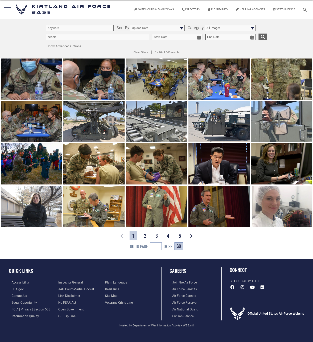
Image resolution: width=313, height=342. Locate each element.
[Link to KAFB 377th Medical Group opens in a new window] (285, 9)
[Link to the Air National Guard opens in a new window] (182, 309)
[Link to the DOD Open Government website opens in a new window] (70, 309)
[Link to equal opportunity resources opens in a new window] (21, 302)
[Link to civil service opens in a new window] (180, 316)
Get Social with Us (245, 281)
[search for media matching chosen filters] (263, 37)
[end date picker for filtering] (230, 37)
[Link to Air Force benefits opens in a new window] (181, 289)
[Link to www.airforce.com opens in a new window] (181, 282)
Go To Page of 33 (151, 246)
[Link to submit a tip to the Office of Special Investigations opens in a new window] (66, 316)
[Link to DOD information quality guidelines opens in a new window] (22, 316)
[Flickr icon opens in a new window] (262, 287)
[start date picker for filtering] (177, 37)
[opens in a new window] (17, 282)
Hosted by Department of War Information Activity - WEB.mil (156, 325)
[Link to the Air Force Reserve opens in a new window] (181, 302)
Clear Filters (141, 52)
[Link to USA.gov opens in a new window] (15, 289)
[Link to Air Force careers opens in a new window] (181, 296)
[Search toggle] (305, 9)
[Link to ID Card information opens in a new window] (218, 9)
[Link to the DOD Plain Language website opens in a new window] (117, 282)
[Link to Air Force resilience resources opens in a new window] (113, 289)
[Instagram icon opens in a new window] (242, 287)
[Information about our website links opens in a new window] (68, 296)
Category (196, 28)
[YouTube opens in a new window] (252, 287)
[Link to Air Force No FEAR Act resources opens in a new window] (66, 302)
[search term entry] (80, 28)
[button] (6, 9)
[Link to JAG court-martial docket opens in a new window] (75, 289)
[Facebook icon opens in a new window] (233, 287)
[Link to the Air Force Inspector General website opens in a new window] (69, 282)
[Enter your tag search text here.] (97, 37)
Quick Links (21, 270)
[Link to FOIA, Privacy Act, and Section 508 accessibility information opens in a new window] (28, 309)
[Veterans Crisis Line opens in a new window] (120, 302)
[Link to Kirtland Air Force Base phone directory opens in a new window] (191, 9)
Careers (177, 270)
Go (179, 246)
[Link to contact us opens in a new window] (16, 296)
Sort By (123, 28)
